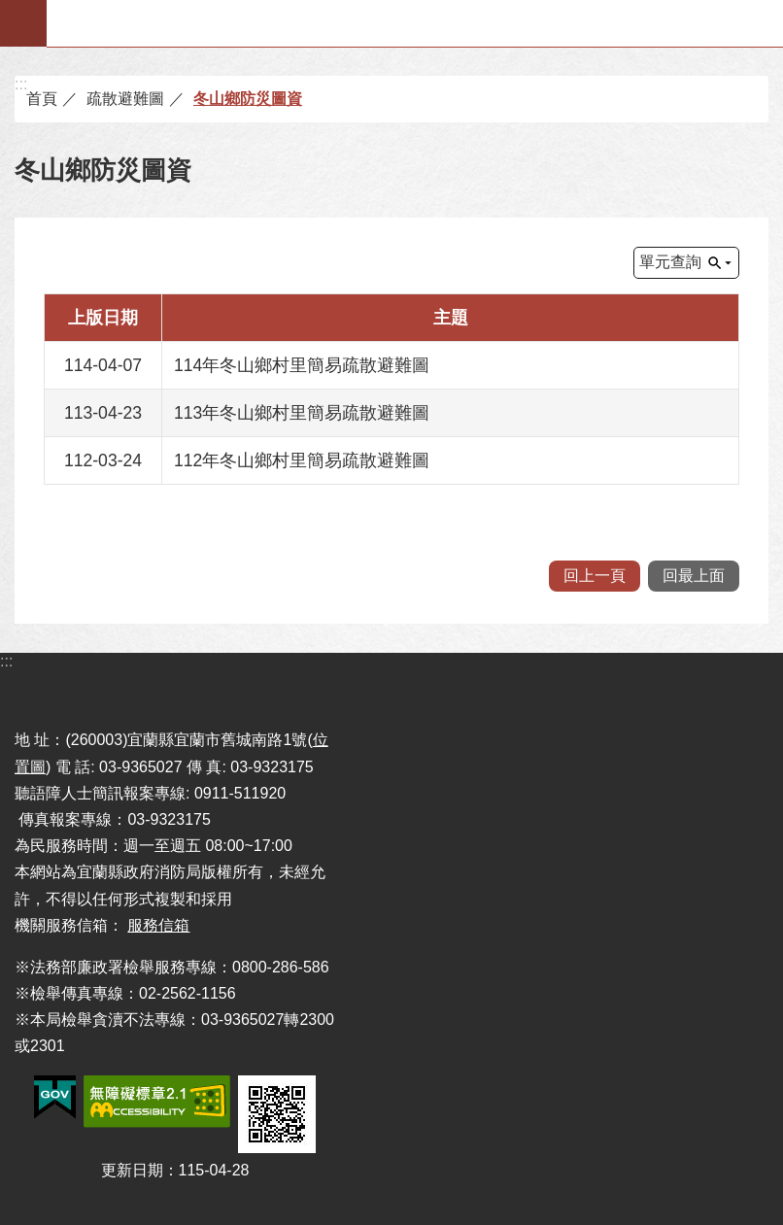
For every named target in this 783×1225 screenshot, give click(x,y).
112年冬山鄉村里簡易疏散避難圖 (301, 460)
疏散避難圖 (125, 98)
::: (21, 84)
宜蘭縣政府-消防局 (415, 23)
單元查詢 (670, 262)
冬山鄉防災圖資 (247, 98)
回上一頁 (594, 575)
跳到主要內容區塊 (10, 10)
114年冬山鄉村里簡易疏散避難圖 (301, 365)
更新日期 (132, 1170)
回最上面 (694, 575)
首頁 (41, 98)
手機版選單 (23, 23)
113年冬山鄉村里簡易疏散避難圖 (301, 413)
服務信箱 (158, 925)
